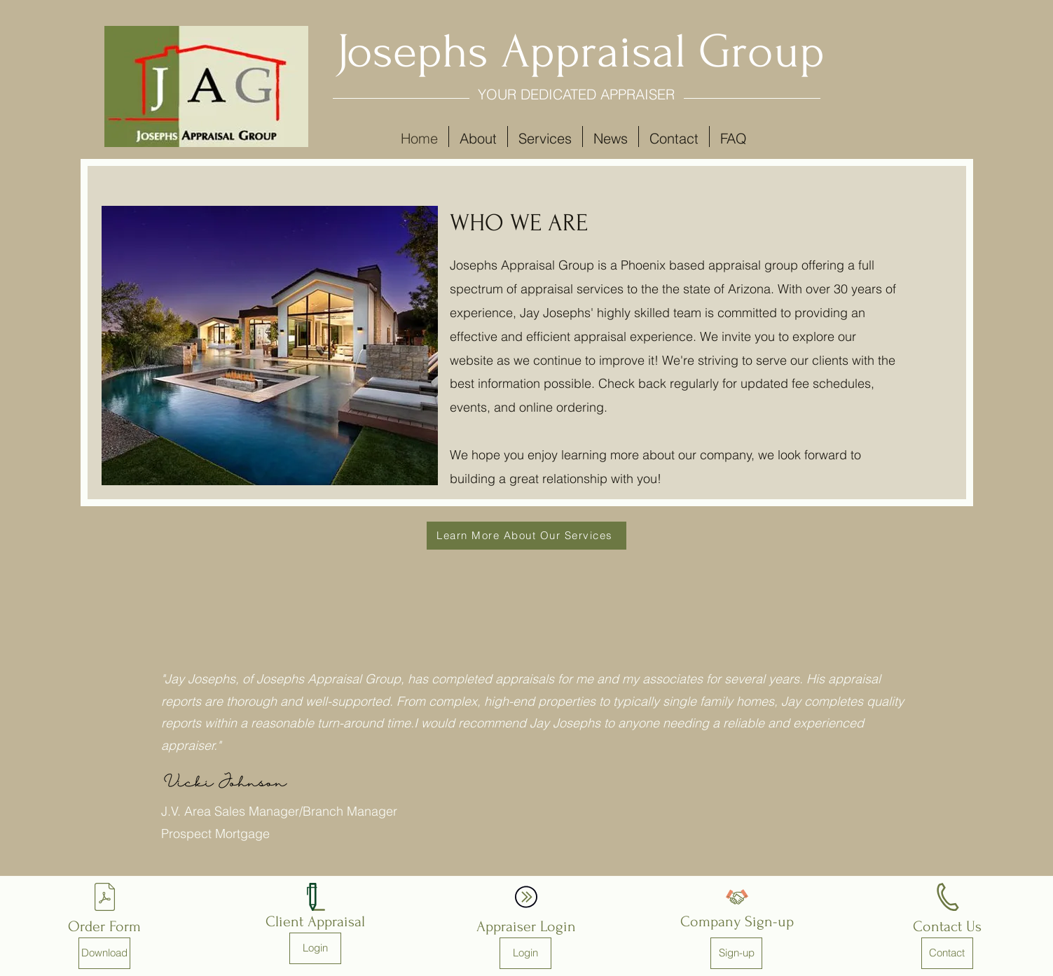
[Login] (315, 948)
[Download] (104, 953)
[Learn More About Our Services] (526, 536)
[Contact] (947, 953)
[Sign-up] (736, 953)
